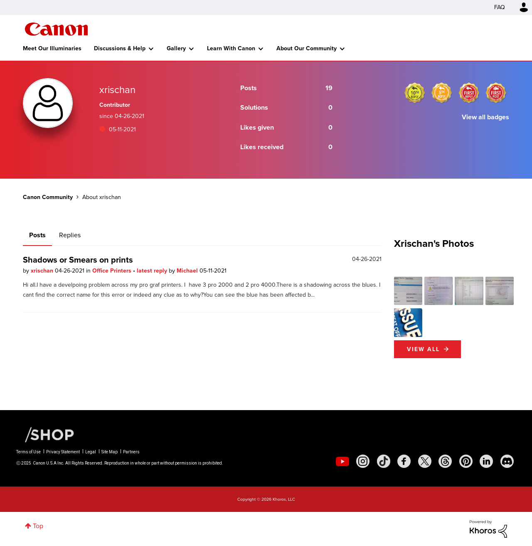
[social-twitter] (424, 461)
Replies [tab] (70, 235)
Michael (188, 270)
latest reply (153, 270)
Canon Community (56, 29)
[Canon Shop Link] (45, 434)
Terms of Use (28, 452)
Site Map (109, 452)
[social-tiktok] (383, 461)
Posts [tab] (37, 235)
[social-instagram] (362, 461)
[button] (408, 291)
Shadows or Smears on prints (78, 259)
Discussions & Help (119, 48)
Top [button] (38, 526)
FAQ (499, 7)
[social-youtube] (342, 461)
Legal (90, 452)
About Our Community (306, 48)
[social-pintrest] (466, 461)
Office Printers (112, 270)
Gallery (176, 48)
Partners (131, 452)
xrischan (43, 270)
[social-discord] (507, 461)
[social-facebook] (404, 461)
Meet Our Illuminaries (52, 48)
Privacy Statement (63, 452)
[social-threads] (445, 461)
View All (423, 349)
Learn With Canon (231, 48)
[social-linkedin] (486, 461)
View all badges (485, 117)
